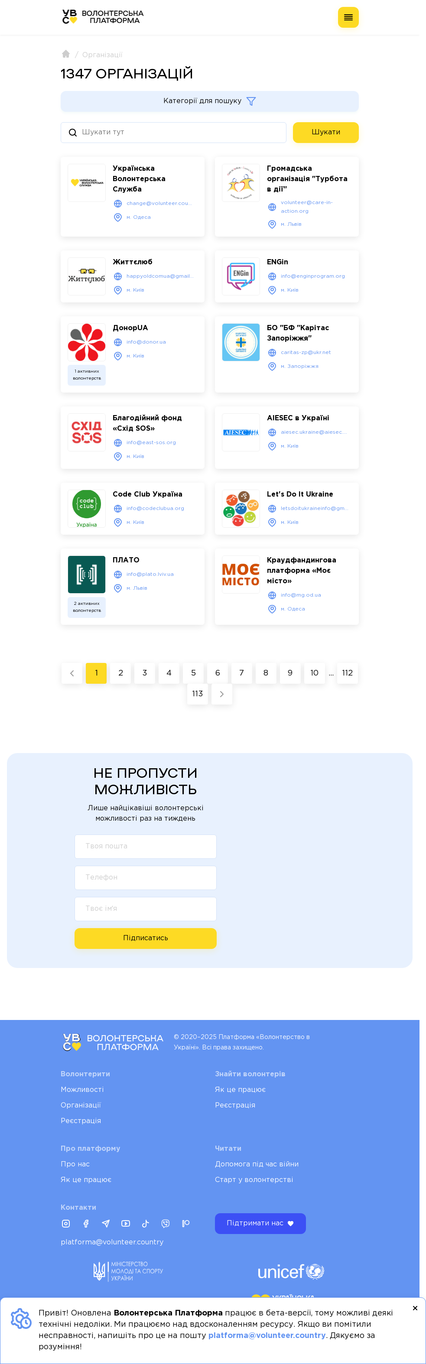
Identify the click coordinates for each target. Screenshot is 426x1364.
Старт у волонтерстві (254, 1180)
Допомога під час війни (257, 1164)
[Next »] (221, 693)
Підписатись (145, 938)
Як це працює (240, 1090)
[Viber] (165, 1224)
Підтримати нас (260, 1223)
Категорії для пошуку (210, 101)
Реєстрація (81, 1121)
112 (347, 672)
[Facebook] (86, 1224)
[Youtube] (125, 1224)
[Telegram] (106, 1224)
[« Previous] (72, 673)
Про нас (75, 1164)
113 (197, 693)
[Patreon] (185, 1224)
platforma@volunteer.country (112, 1242)
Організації (81, 1105)
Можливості (82, 1090)
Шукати (326, 132)
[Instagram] (66, 1224)
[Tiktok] (145, 1224)
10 (314, 672)
